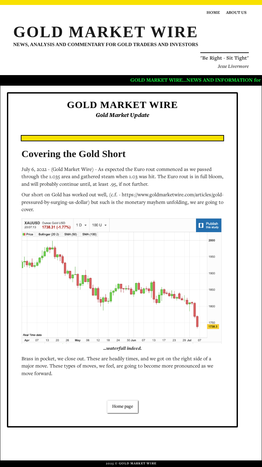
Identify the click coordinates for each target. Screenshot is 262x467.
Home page (122, 406)
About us (236, 13)
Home (213, 13)
